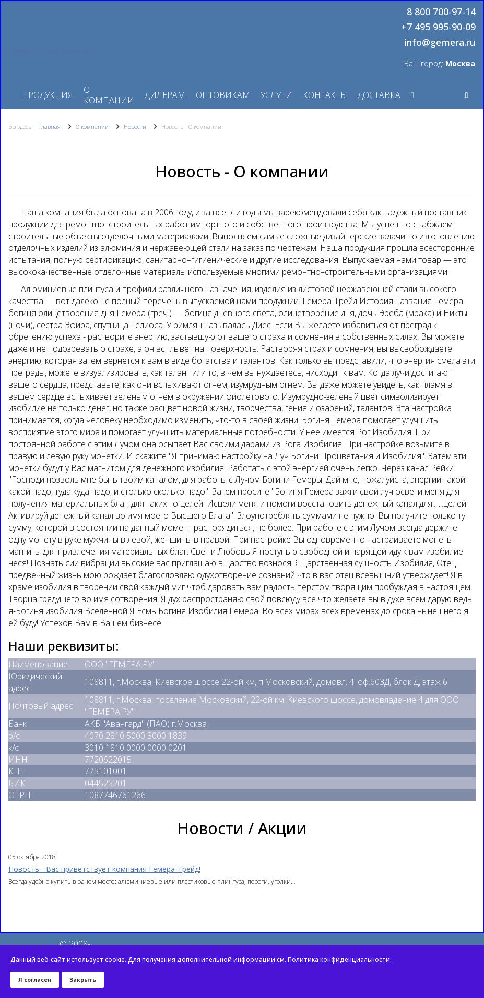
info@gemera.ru (440, 43)
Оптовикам (223, 95)
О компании (109, 95)
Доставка (379, 95)
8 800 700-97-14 (441, 12)
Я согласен (34, 979)
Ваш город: (439, 63)
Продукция (47, 95)
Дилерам (165, 95)
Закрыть (82, 979)
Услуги (276, 95)
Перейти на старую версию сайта (51, 50)
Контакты (325, 95)
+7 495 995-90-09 (438, 27)
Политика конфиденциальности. (340, 959)
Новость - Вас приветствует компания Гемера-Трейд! (104, 869)
